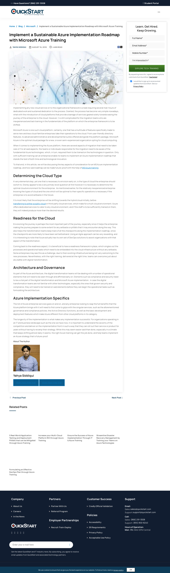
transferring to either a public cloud (29, 203)
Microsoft (31, 26)
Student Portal (151, 3)
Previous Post (19, 397)
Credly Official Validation (101, 506)
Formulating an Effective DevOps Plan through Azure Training (21, 472)
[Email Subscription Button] (69, 544)
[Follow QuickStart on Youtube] (23, 532)
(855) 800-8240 (140, 522)
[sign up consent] (131, 81)
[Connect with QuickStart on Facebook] (11, 532)
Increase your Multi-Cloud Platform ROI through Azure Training (50, 438)
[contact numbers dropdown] (159, 12)
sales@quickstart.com (140, 509)
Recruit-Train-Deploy (61, 527)
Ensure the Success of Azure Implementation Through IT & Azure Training (80, 438)
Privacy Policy (138, 86)
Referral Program (59, 511)
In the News (18, 516)
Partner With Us (59, 506)
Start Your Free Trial (26, 382)
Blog (20, 26)
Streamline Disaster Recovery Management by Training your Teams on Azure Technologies (108, 439)
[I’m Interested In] (147, 60)
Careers (17, 511)
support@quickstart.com (144, 512)
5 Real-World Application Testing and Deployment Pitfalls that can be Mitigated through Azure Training (22, 439)
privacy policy (119, 570)
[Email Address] (147, 45)
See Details (153, 77)
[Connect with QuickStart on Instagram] (20, 532)
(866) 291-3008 (138, 519)
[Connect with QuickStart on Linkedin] (17, 532)
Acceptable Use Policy (99, 537)
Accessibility (95, 522)
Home (12, 26)
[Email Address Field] (41, 544)
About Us (17, 506)
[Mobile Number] (147, 53)
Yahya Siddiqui (19, 47)
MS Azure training (90, 167)
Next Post (116, 397)
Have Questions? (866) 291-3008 (28, 3)
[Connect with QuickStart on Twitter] (14, 532)
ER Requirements (97, 527)
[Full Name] (147, 38)
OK (130, 570)
